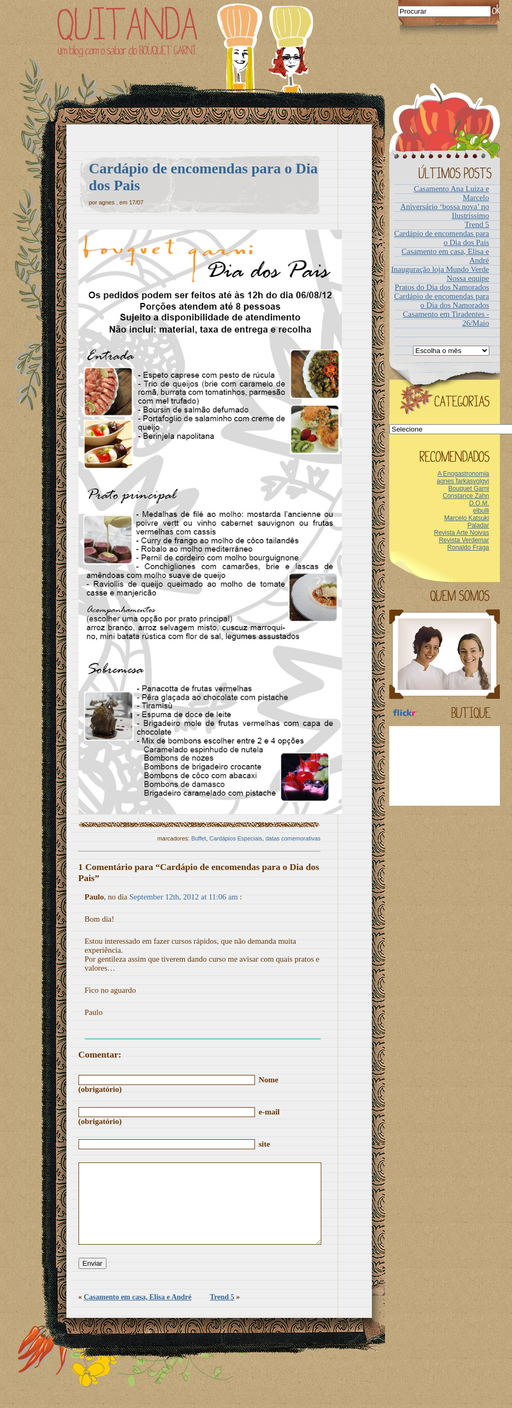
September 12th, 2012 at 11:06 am (184, 897)
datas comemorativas (293, 838)
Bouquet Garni (468, 488)
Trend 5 (222, 1313)
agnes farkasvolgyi (463, 481)
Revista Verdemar (464, 540)
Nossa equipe (468, 278)
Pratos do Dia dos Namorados (442, 287)
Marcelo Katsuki (466, 518)
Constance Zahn (465, 496)
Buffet (198, 838)
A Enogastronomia (463, 473)
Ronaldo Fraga (468, 547)
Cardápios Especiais (236, 838)
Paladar (478, 525)
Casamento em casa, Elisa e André (138, 1313)
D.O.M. (479, 503)
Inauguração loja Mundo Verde (440, 269)
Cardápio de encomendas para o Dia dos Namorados (441, 300)
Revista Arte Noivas (461, 532)
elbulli (481, 510)
